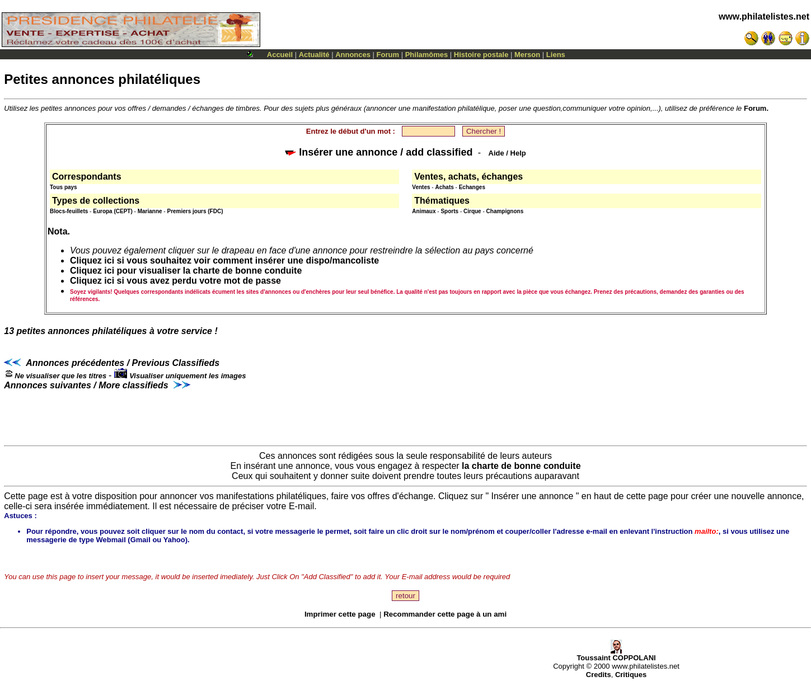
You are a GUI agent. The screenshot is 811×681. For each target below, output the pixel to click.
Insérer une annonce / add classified (378, 152)
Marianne (150, 211)
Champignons (505, 211)
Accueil (280, 54)
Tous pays (63, 187)
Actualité (314, 54)
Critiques (630, 674)
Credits (598, 674)
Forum (388, 54)
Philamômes (426, 54)
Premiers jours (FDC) (195, 211)
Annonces (353, 54)
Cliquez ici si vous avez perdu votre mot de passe (175, 280)
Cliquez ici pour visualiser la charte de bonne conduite (186, 270)
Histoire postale (481, 54)
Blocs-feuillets (69, 211)
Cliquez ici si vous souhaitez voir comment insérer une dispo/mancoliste (224, 260)
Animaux (423, 211)
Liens (555, 54)
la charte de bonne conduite (521, 466)
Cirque (472, 211)
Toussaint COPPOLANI (615, 654)
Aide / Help (507, 153)
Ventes (421, 187)
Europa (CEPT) (113, 211)
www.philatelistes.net (764, 16)
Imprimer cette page (340, 614)
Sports (449, 211)
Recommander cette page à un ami (445, 614)
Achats (444, 187)
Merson (527, 54)
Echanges (472, 187)
